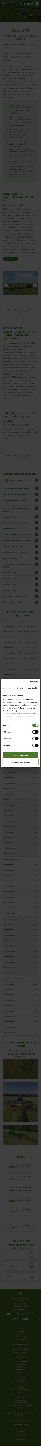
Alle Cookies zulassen (20, 755)
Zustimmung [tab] (7, 688)
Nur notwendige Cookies (20, 762)
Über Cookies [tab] (33, 688)
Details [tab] (20, 688)
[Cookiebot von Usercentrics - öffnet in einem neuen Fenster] (29, 682)
